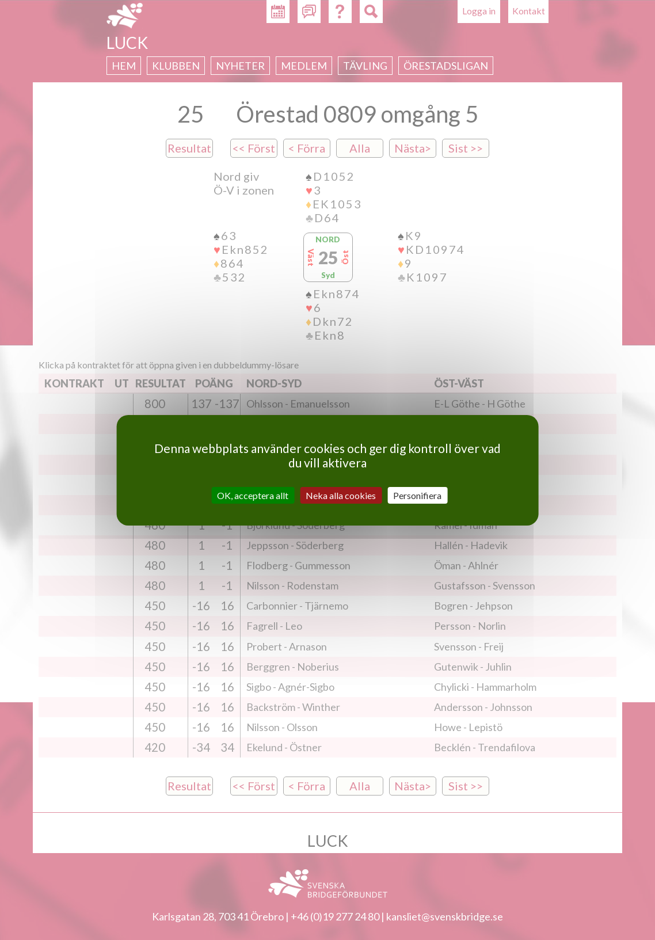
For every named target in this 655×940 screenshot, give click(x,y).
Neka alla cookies (341, 494)
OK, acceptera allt (252, 494)
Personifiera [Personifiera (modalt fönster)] (417, 494)
